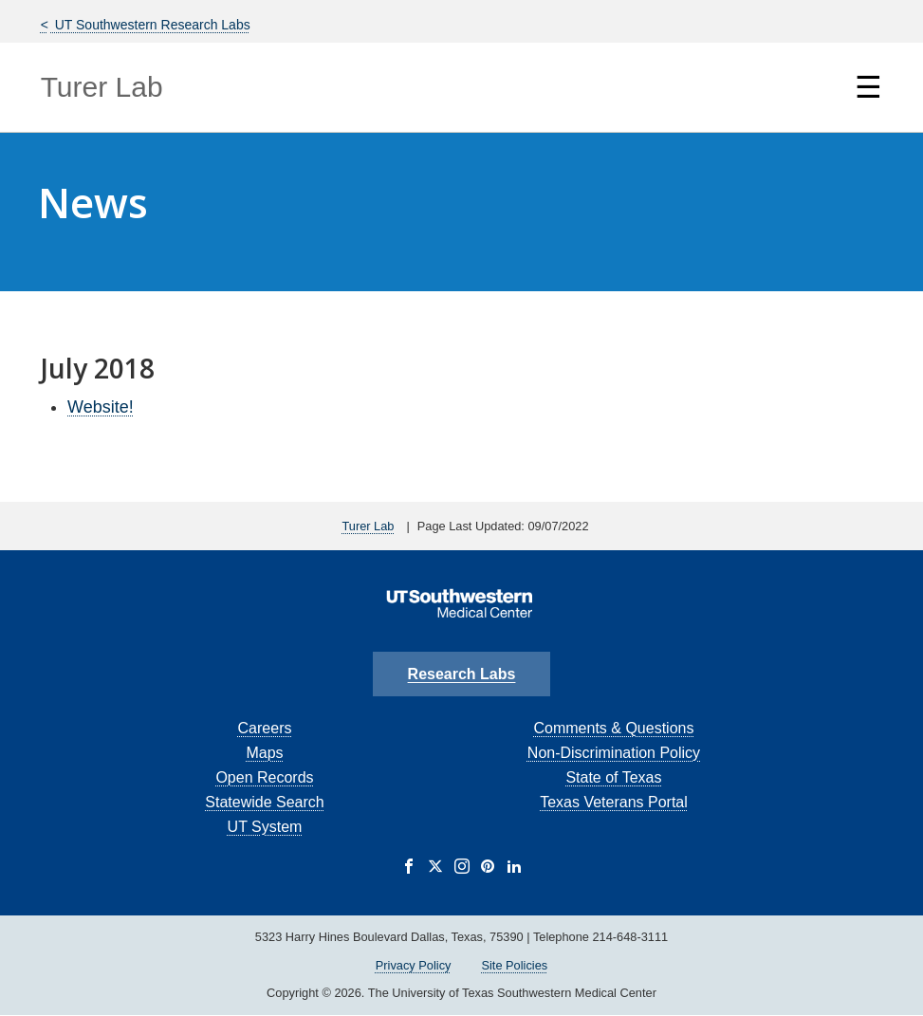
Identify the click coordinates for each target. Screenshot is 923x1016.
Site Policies (514, 965)
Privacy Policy (414, 965)
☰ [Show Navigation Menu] (868, 87)
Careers (265, 728)
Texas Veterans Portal (614, 802)
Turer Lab (102, 86)
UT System (265, 827)
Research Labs (462, 674)
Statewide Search (264, 802)
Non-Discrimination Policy (613, 753)
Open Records (264, 777)
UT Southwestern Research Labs (150, 24)
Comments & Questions (613, 728)
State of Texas (613, 777)
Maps (264, 753)
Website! (100, 406)
